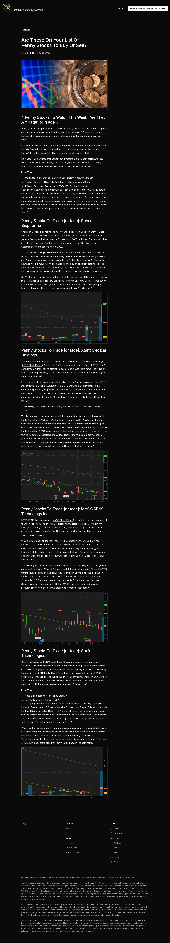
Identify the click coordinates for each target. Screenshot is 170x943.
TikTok (115, 857)
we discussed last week (80, 235)
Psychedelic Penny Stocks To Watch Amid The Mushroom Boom (57, 182)
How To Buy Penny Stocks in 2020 (42, 700)
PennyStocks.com (31, 878)
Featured (26, 29)
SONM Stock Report (53, 662)
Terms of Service (73, 852)
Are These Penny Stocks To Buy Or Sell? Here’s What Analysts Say (59, 177)
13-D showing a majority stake (78, 386)
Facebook (116, 833)
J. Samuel (30, 52)
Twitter (115, 828)
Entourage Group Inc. (80, 878)
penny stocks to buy (64, 136)
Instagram (116, 838)
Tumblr (115, 862)
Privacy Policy (72, 848)
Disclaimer (70, 843)
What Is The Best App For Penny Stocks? (45, 695)
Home (120, 8)
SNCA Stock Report (67, 231)
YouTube (116, 843)
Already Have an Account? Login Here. (148, 8)
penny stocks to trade (55, 208)
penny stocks (48, 128)
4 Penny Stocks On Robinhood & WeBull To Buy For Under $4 (56, 186)
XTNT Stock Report (32, 365)
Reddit (114, 848)
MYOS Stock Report (63, 520)
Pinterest (115, 852)
